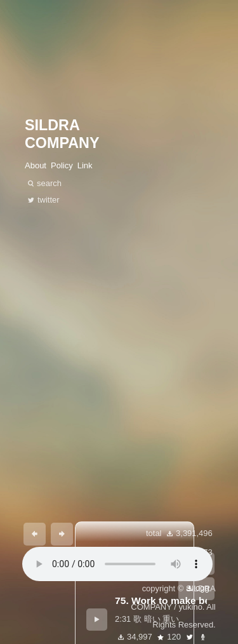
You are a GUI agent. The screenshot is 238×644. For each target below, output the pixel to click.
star (160, 637)
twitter (190, 637)
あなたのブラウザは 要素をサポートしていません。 (117, 564)
